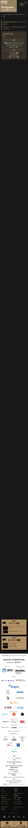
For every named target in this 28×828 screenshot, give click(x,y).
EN (16, 812)
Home (2, 789)
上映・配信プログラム (19, 793)
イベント (3, 791)
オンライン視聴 (15, 57)
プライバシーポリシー (19, 807)
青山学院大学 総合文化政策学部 (14, 781)
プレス (15, 809)
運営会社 (3, 809)
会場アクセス (4, 801)
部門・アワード (4, 795)
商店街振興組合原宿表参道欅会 (14, 762)
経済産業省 (11, 765)
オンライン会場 (17, 801)
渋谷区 (9, 773)
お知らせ (16, 791)
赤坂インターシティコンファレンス (14, 43)
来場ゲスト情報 (17, 797)
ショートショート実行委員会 (14, 758)
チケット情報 (17, 799)
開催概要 (16, 789)
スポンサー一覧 (4, 803)
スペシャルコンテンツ (6, 799)
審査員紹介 (3, 797)
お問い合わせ (4, 807)
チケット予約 (14, 47)
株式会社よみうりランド (9, 777)
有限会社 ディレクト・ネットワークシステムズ (14, 784)
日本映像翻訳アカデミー (14, 769)
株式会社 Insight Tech (14, 782)
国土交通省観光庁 (18, 765)
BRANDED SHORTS (18, 803)
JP (11, 812)
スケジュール (4, 793)
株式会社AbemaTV (19, 777)
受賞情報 (16, 795)
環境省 (6, 765)
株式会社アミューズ (15, 773)
